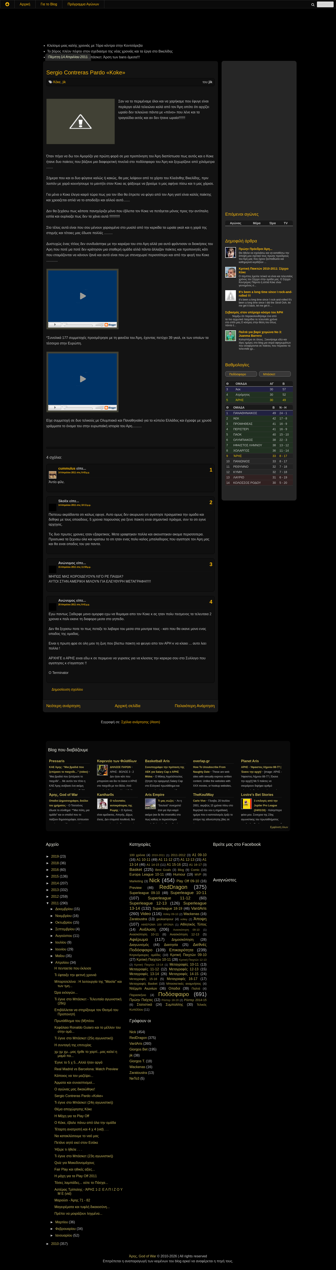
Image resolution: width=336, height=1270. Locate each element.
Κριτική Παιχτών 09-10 (188, 955)
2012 (55, 896)
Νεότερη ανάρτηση (63, 705)
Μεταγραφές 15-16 (143, 979)
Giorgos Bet (138, 1049)
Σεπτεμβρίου (65, 929)
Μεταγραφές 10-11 (184, 964)
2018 (55, 863)
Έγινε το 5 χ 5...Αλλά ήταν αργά (78, 1062)
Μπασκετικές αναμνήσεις (183, 983)
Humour (179, 874)
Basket (135, 869)
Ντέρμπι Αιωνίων (143, 988)
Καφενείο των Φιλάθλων (117, 761)
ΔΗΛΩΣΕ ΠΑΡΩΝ (120, 767)
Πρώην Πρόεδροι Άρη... (255, 249)
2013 (55, 890)
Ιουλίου (61, 942)
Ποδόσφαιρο (237, 374)
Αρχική (25, 4)
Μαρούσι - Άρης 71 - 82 (72, 1200)
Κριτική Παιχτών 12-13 (193, 959)
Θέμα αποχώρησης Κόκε (73, 1109)
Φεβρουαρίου (66, 1229)
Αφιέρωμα (138, 939)
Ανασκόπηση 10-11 (144, 934)
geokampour (164, 919)
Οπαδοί (174, 988)
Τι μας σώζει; (166, 800)
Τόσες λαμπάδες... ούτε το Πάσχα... (81, 1182)
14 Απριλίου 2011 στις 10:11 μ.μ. (74, 505)
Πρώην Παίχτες (141, 1000)
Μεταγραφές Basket (143, 983)
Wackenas (191, 914)
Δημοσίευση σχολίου (67, 689)
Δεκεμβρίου (64, 909)
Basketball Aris (157, 761)
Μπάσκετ (269, 374)
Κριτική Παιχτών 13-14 (148, 964)
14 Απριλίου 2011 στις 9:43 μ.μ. (74, 472)
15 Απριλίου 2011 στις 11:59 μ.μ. (74, 567)
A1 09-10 (199, 855)
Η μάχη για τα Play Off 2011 (75, 1176)
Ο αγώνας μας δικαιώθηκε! (74, 1089)
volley (183, 919)
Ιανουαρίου (64, 1235)
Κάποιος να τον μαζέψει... (73, 1076)
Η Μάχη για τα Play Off (71, 1116)
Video (145, 913)
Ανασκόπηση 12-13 (184, 934)
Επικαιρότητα (181, 950)
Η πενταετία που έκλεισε (72, 968)
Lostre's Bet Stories (257, 795)
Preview (135, 888)
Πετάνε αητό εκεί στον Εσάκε (76, 1142)
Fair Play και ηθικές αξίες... (74, 1169)
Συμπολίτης (174, 1004)
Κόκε (57, 82)
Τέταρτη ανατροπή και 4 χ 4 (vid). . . (81, 1129)
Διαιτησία (171, 945)
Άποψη (200, 919)
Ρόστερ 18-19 (170, 1000)
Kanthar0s (105, 795)
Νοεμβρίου (64, 916)
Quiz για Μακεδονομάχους (74, 1163)
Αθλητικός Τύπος (193, 924)
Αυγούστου (64, 936)
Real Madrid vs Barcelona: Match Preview (86, 1069)
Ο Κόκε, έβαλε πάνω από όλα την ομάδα (85, 1122)
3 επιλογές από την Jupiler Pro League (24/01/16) (266, 805)
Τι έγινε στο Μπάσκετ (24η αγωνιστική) (83, 1102)
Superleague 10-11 (188, 892)
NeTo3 (134, 1078)
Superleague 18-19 (167, 908)
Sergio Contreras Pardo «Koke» (85, 72)
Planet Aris (250, 761)
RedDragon (173, 887)
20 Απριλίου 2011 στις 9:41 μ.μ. (74, 604)
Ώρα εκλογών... (66, 992)
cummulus (66, 468)
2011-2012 (178, 855)
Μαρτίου (62, 1222)
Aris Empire (154, 795)
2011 (55, 903)
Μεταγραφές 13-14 (144, 974)
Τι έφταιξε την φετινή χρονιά (75, 975)
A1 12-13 (187, 859)
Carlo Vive (199, 800)
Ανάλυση (147, 929)
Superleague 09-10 (144, 893)
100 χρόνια (137, 855)
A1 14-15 (153, 864)
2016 (55, 870)
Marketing (136, 881)
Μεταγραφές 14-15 (184, 974)
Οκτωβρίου (64, 922)
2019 (55, 856)
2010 (55, 1244)
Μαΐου (60, 956)
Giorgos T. (137, 1061)
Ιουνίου (61, 949)
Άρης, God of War (63, 795)
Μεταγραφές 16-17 (182, 979)
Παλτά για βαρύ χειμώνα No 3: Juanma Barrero (260, 333)
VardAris (199, 908)
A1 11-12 (165, 859)
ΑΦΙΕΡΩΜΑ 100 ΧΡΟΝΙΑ (157, 924)
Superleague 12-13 (148, 903)
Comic (195, 870)
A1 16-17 (195, 864)
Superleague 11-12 (169, 898)
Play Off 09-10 (188, 881)
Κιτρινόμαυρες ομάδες (145, 955)
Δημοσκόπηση (183, 939)
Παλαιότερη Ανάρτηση (195, 705)
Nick (154, 880)
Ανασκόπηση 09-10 (186, 929)
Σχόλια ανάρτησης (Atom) (140, 722)
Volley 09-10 (170, 914)
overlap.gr (201, 761)
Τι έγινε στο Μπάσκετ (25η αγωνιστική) (83, 1038)
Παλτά (196, 988)
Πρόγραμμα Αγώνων (83, 4)
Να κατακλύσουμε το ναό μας (76, 1136)
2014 (55, 883)
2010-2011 (158, 855)
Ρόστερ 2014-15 (195, 1000)
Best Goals (163, 870)
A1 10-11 (143, 859)
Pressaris (56, 761)
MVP (198, 874)
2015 (55, 876)
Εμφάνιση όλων (279, 827)
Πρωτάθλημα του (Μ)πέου (74, 1021)
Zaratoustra (138, 919)
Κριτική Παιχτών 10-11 (153, 959)
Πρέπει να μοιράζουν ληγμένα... (78, 1213)
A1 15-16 (174, 864)
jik (64, 82)
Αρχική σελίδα (127, 705)
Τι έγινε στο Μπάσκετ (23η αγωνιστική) (83, 1156)
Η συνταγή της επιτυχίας (72, 1045)
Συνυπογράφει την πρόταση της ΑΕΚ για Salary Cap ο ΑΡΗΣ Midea (164, 772)
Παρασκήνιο (137, 995)
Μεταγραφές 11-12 (144, 969)
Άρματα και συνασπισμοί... (74, 1082)
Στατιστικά (144, 1004)
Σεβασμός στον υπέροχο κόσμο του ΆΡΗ (254, 312)
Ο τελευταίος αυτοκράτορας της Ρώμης (121, 805)
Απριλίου (62, 962)
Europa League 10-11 (146, 874)
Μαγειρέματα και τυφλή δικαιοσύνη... (82, 1207)
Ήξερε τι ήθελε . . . (68, 1149)
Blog (181, 870)
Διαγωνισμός (139, 945)
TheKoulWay (203, 795)
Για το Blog (49, 4)
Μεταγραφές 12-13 (184, 969)
